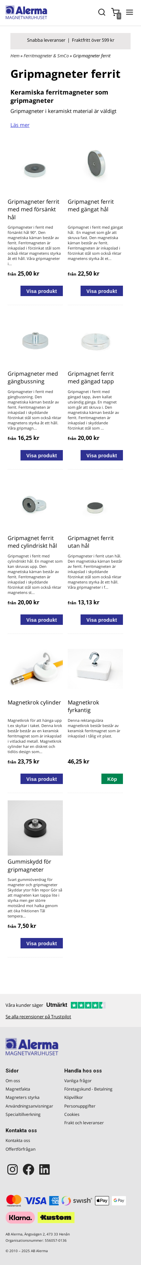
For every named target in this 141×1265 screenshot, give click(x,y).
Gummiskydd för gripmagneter (29, 865)
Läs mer (20, 125)
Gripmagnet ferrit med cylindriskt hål (32, 541)
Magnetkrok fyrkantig (83, 706)
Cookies (72, 1114)
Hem (14, 55)
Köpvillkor (73, 1097)
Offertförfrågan (20, 1149)
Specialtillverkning (23, 1114)
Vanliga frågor (78, 1081)
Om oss (13, 1081)
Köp (112, 779)
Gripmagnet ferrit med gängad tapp (91, 377)
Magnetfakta (18, 1089)
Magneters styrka (23, 1097)
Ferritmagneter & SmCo (47, 55)
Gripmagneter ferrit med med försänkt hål (33, 209)
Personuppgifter (80, 1106)
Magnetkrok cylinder (34, 702)
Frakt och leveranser (84, 1123)
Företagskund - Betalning (88, 1089)
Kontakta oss (18, 1140)
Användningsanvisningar (29, 1106)
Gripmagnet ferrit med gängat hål (91, 205)
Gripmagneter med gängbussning (33, 377)
